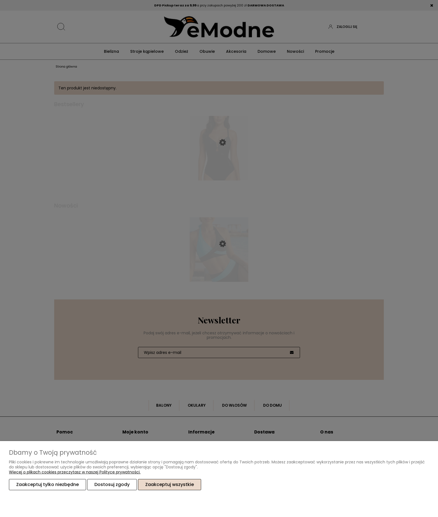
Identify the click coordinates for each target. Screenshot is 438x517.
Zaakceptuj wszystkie (169, 484)
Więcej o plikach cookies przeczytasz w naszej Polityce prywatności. (75, 472)
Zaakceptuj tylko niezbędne (47, 484)
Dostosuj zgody (112, 484)
